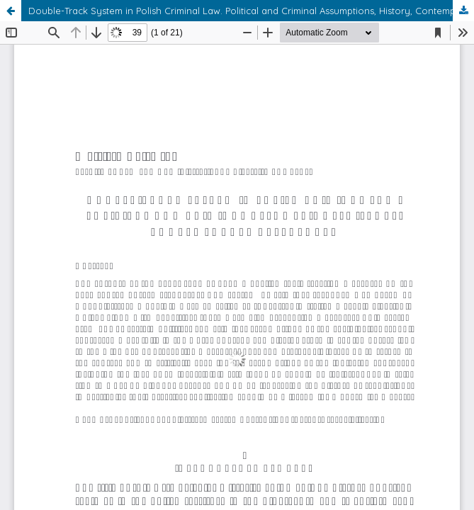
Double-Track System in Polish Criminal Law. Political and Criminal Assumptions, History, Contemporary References (251, 10)
